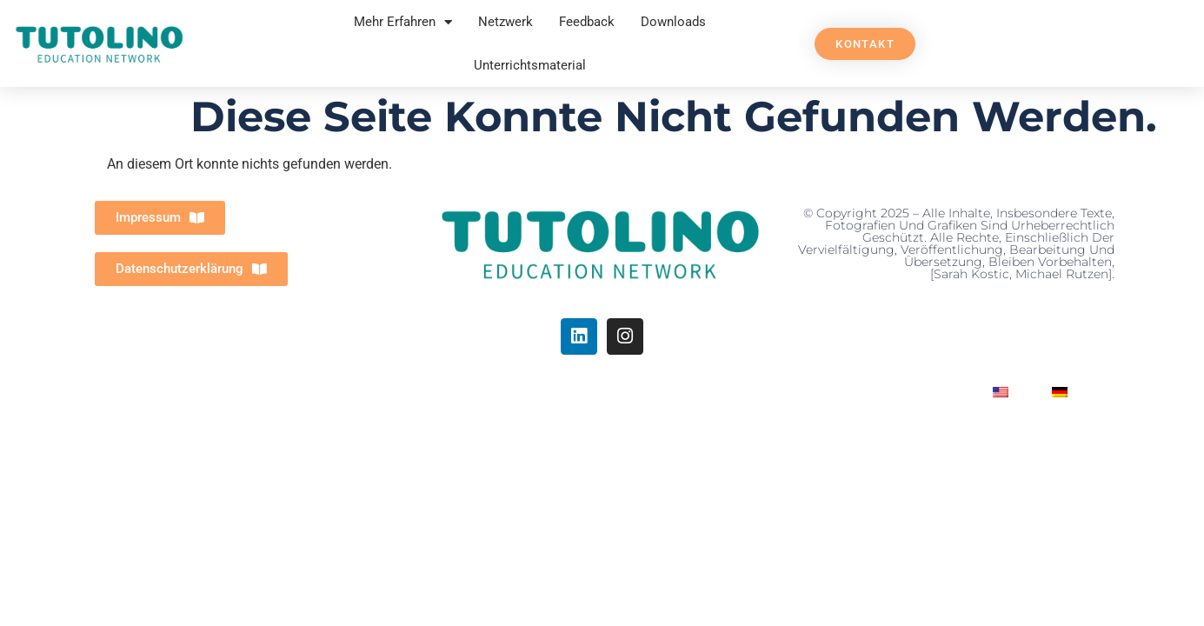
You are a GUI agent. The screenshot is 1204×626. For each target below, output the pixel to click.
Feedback (587, 22)
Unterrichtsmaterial (530, 65)
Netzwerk (505, 22)
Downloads (673, 22)
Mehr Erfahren (403, 22)
